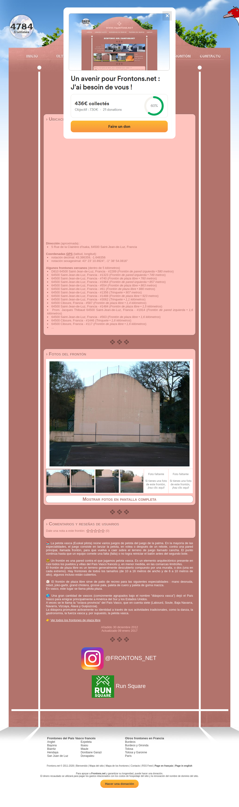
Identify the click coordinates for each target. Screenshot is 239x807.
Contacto (208, 56)
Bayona (52, 745)
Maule (84, 749)
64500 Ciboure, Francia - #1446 (72, 320)
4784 (21, 26)
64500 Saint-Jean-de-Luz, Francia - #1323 (79, 275)
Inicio (32, 56)
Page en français (164, 766)
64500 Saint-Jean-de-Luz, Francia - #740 (79, 278)
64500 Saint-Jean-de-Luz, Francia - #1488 (79, 296)
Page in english (183, 766)
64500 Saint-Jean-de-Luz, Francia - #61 (78, 289)
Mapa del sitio (96, 766)
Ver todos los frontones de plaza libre (76, 620)
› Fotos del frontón (66, 353)
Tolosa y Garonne (136, 752)
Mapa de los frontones (117, 766)
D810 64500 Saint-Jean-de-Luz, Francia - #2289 (83, 271)
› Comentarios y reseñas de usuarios (82, 523)
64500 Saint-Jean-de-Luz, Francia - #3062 (79, 299)
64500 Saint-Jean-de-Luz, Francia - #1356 (79, 292)
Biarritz (51, 749)
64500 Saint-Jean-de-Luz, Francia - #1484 (79, 306)
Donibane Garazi (91, 752)
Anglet (51, 742)
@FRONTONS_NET (119, 658)
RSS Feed (147, 766)
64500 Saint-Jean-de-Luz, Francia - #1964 (79, 282)
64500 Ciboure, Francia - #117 (71, 324)
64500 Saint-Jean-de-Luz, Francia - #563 (79, 317)
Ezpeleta (86, 742)
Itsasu (84, 745)
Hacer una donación (119, 784)
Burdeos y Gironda (136, 745)
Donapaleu (87, 756)
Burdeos (130, 742)
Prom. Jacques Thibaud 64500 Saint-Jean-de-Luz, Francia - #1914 (98, 310)
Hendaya (52, 752)
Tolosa (129, 749)
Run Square (119, 686)
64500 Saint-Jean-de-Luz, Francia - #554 (79, 285)
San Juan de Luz (57, 756)
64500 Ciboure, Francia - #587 (71, 303)
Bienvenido (81, 766)
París (128, 756)
